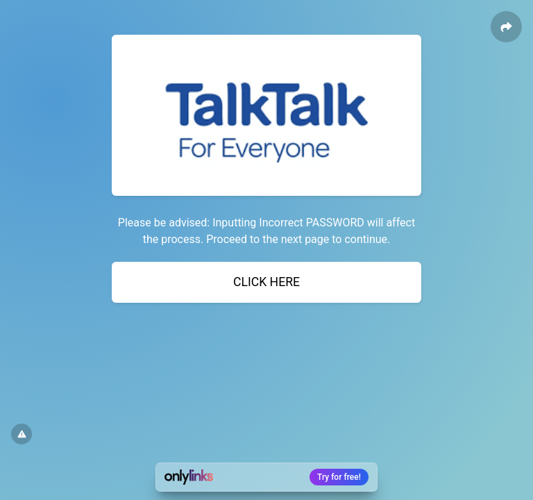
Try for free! (339, 477)
